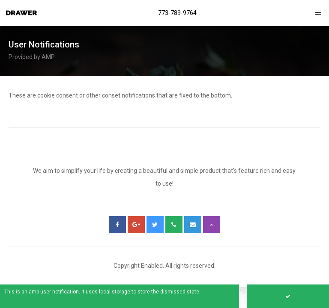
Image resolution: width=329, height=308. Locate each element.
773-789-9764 (177, 12)
